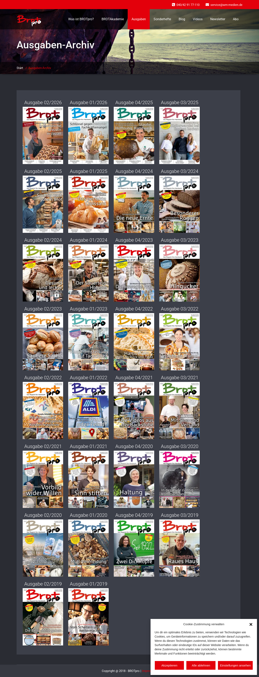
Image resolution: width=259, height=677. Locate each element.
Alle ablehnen (201, 665)
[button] (251, 624)
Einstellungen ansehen (235, 665)
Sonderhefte (162, 19)
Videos (198, 19)
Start (20, 68)
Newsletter (217, 19)
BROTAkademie (113, 19)
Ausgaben (139, 19)
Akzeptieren (169, 665)
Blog (182, 19)
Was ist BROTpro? (81, 19)
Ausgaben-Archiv (39, 68)
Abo (236, 19)
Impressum (149, 671)
